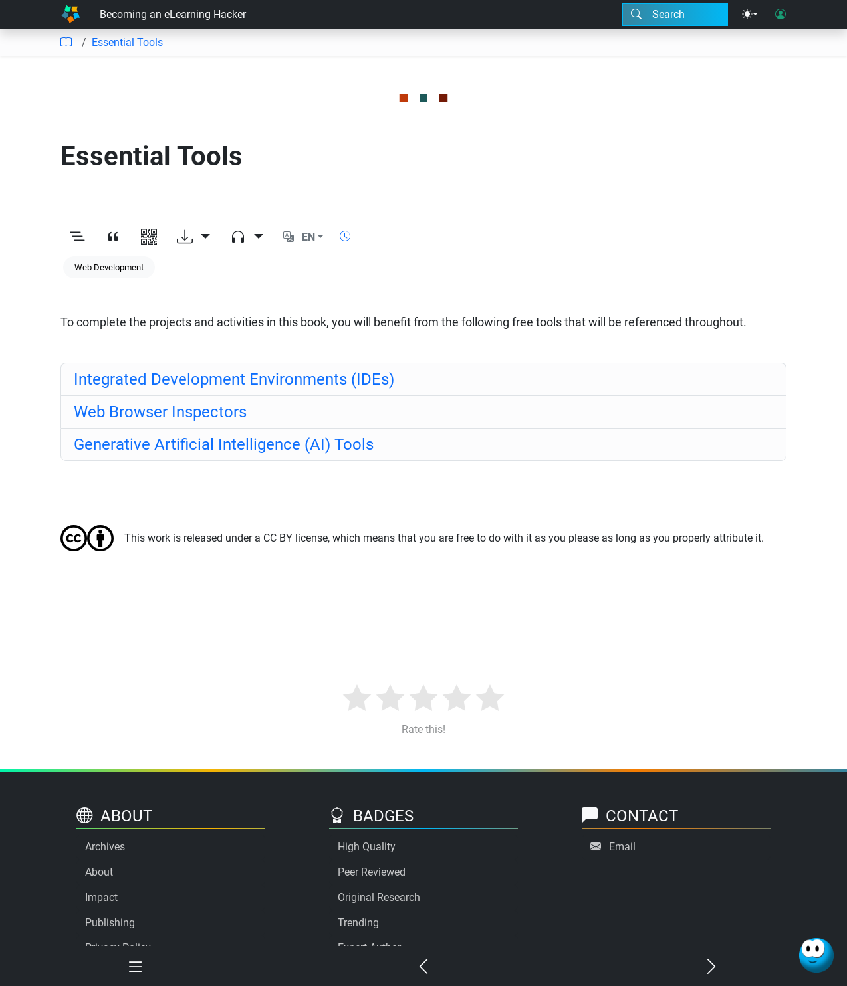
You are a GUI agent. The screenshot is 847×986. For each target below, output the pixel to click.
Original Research (379, 897)
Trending (358, 922)
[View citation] (113, 237)
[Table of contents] (65, 42)
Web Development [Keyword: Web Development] (109, 267)
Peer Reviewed (372, 872)
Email (622, 846)
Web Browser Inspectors (160, 412)
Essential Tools (127, 42)
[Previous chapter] (424, 967)
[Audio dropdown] (246, 237)
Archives (105, 846)
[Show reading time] (345, 236)
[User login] (780, 14)
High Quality (367, 846)
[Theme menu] (750, 14)
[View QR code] (149, 237)
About (99, 872)
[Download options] (193, 237)
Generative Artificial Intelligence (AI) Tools (224, 444)
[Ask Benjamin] (816, 955)
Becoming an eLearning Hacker (173, 14)
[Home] (70, 14)
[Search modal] (675, 14)
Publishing (110, 922)
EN (308, 237)
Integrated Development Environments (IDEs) (234, 379)
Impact (101, 897)
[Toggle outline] (77, 237)
